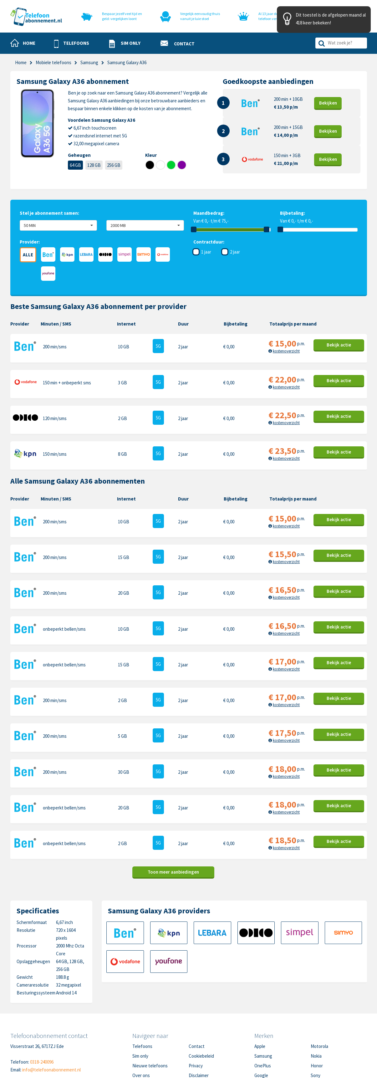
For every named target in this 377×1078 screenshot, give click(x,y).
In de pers (142, 1035)
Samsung (89, 62)
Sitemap (197, 1035)
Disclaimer (199, 1025)
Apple (259, 996)
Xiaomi (260, 1035)
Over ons (141, 1025)
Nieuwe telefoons (150, 1016)
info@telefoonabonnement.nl (51, 1020)
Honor (317, 1016)
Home (21, 62)
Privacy (196, 1016)
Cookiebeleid (201, 1006)
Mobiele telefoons (53, 62)
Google (261, 1025)
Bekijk (328, 103)
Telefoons (142, 996)
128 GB (94, 165)
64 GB (75, 165)
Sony (315, 1025)
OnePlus (262, 1016)
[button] (72, 43)
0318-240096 (41, 1012)
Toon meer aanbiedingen (173, 822)
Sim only (140, 1006)
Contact (197, 996)
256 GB (113, 165)
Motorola (319, 996)
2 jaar (235, 252)
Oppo (316, 1035)
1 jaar (206, 252)
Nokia (316, 1006)
